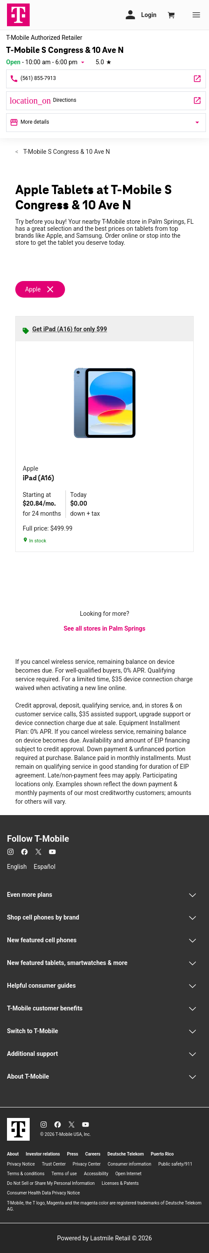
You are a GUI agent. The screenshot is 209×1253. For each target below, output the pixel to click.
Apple (33, 289)
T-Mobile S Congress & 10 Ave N (66, 151)
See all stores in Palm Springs (105, 628)
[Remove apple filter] (43, 289)
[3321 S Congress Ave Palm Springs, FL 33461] (106, 100)
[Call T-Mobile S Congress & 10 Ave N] (106, 78)
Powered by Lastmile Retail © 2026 (104, 1238)
